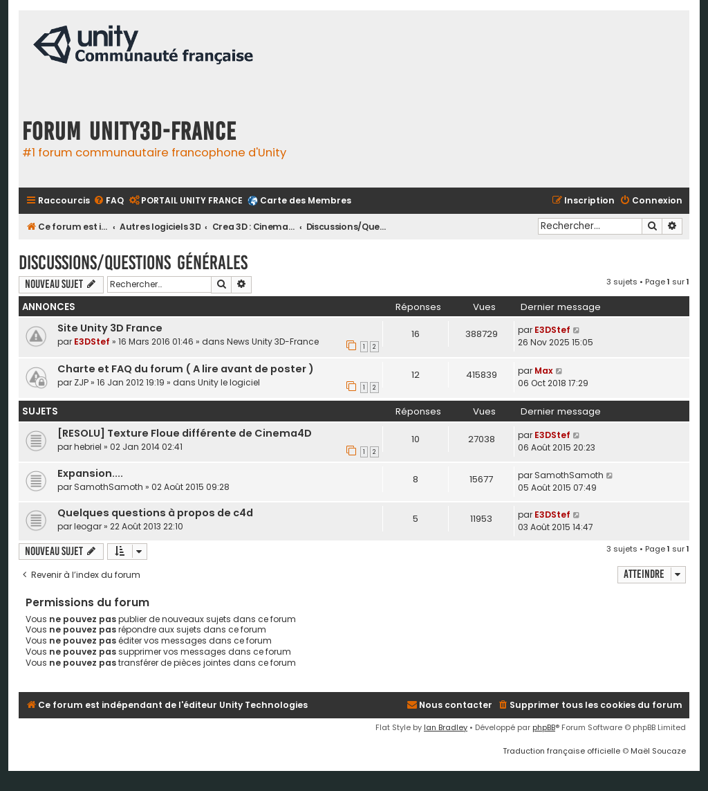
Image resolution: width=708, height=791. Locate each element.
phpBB (543, 727)
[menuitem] (108, 201)
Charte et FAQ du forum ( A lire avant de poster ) (185, 369)
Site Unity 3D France (109, 328)
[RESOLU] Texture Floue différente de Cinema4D (184, 433)
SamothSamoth (108, 487)
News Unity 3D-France (273, 341)
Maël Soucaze (658, 750)
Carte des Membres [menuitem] (305, 200)
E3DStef (92, 341)
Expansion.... (90, 473)
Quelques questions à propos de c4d (155, 513)
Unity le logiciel (229, 382)
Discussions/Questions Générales (133, 262)
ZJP (81, 382)
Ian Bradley (445, 727)
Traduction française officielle (561, 750)
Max (543, 370)
